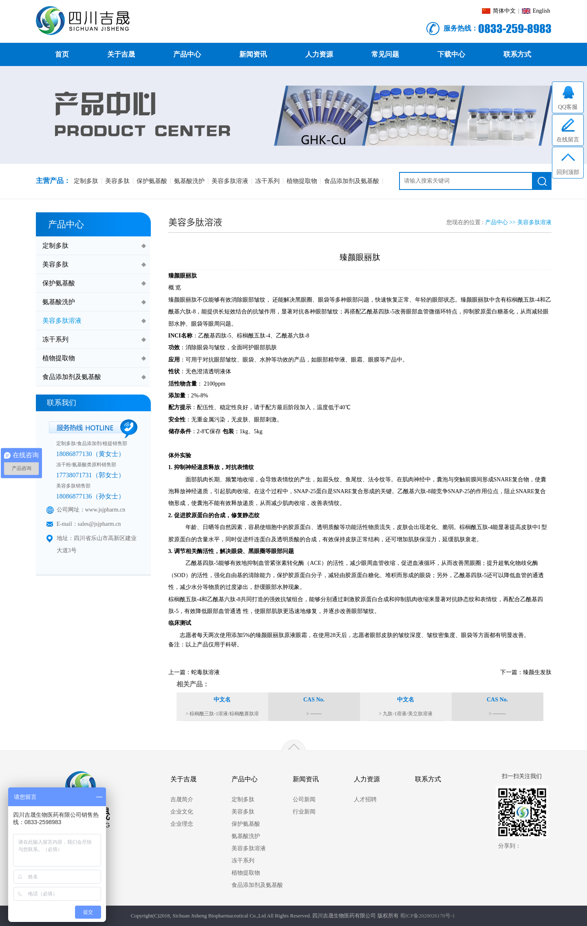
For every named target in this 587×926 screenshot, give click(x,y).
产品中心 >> (501, 222)
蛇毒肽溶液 (205, 672)
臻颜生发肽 (537, 672)
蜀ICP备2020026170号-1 (427, 916)
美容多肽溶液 (534, 222)
